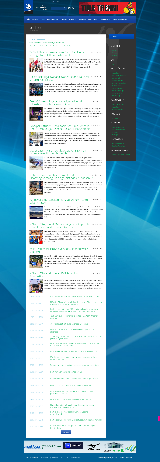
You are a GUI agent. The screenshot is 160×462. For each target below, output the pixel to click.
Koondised (38, 43)
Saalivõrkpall (53, 19)
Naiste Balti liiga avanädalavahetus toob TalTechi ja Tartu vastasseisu (59, 78)
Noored (82, 19)
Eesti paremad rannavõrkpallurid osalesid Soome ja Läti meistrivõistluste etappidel (74, 344)
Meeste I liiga (116, 86)
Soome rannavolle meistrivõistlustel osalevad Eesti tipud (75, 365)
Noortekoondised (59, 46)
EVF (43, 19)
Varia (31, 43)
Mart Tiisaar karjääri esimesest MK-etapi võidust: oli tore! (75, 296)
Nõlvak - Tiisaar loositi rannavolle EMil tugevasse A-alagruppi (72, 330)
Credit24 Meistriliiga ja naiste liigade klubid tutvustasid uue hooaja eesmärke (55, 102)
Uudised (35, 19)
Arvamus (115, 53)
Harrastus (105, 19)
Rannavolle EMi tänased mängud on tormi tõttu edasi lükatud (58, 201)
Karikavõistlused (118, 93)
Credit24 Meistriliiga (119, 83)
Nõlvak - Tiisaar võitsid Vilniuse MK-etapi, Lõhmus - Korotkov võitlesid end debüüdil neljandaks (76, 303)
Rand (64, 19)
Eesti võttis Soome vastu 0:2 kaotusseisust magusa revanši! (76, 419)
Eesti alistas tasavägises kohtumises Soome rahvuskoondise (69, 412)
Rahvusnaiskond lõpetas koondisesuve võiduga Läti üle (74, 378)
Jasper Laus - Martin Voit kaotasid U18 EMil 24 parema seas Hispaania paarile (57, 152)
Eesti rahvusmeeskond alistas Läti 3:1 (66, 371)
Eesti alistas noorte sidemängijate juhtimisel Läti (71, 399)
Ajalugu (114, 55)
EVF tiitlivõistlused (118, 130)
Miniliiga (69, 46)
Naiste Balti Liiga (118, 91)
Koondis (72, 19)
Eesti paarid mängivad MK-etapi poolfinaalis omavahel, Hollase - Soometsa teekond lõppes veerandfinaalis (74, 310)
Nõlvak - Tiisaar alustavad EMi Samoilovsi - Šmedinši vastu (55, 274)
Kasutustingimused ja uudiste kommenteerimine (115, 458)
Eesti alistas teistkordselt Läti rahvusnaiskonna (70, 385)
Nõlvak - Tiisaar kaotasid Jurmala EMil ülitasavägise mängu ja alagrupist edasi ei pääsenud (61, 176)
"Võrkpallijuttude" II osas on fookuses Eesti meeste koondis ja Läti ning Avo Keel (76, 337)
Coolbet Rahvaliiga (118, 146)
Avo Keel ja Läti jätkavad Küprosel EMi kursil (69, 323)
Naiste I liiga (116, 96)
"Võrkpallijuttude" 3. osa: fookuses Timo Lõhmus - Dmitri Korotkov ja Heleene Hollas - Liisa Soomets (60, 127)
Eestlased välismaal (119, 76)
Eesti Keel (57, 1)
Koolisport (93, 19)
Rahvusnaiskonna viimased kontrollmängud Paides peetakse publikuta (72, 392)
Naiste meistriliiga (49, 43)
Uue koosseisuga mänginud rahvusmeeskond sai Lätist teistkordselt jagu (74, 358)
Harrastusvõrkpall (118, 143)
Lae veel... (66, 432)
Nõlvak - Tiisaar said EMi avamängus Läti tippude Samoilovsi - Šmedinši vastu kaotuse (59, 225)
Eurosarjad (116, 78)
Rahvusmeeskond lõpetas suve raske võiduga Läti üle (73, 351)
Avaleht (30, 31)
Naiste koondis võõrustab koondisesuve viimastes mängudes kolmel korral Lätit (72, 406)
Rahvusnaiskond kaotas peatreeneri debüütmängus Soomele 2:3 (72, 426)
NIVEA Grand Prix (118, 104)
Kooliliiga (115, 132)
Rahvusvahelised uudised (121, 155)
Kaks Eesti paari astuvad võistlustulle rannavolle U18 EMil (58, 250)
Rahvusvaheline (120, 19)
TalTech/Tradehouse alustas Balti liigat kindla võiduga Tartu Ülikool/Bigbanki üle (56, 53)
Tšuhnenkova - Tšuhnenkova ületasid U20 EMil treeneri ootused (74, 316)
